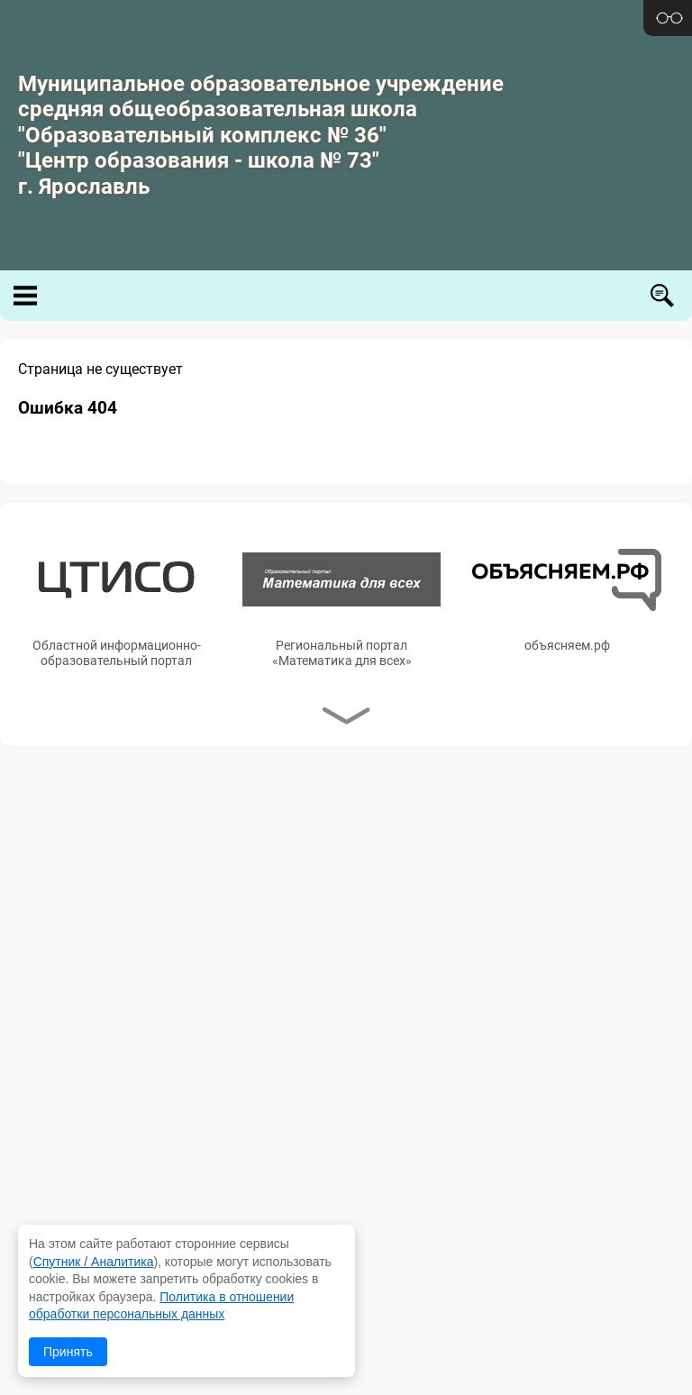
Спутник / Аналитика (93, 1261)
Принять (68, 1352)
